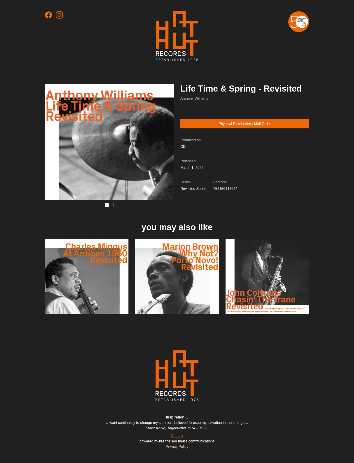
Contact (177, 436)
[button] (107, 205)
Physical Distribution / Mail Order (245, 124)
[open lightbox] (109, 142)
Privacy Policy (177, 447)
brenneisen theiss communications (186, 441)
